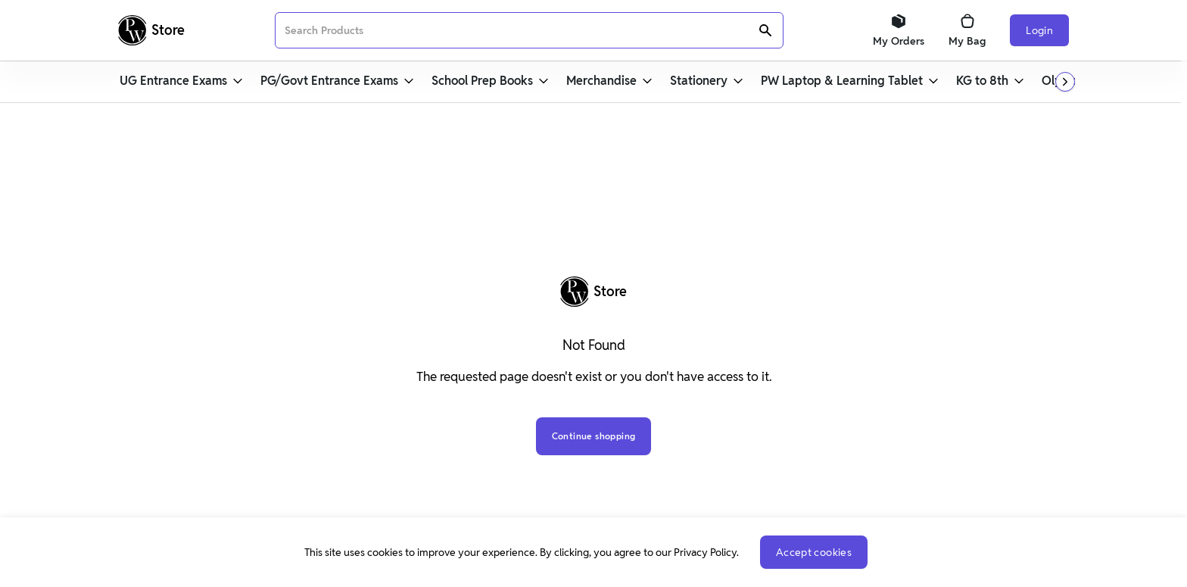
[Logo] (151, 30)
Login (1039, 30)
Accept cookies (814, 552)
